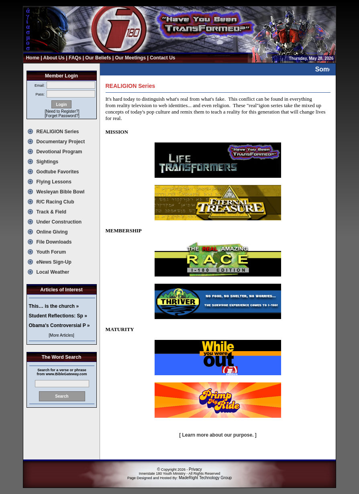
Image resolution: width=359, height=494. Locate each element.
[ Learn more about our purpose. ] (218, 435)
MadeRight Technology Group (205, 478)
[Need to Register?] (62, 111)
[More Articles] (61, 335)
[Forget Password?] (62, 116)
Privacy (195, 469)
